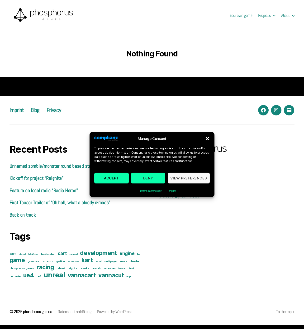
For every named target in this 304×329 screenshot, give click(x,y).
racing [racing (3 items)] (45, 271)
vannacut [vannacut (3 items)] (111, 279)
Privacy (54, 114)
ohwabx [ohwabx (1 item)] (134, 265)
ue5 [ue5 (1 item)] (39, 280)
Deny (148, 182)
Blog (35, 114)
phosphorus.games (37, 315)
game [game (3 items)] (17, 264)
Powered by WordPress (114, 315)
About (285, 17)
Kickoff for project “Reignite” (36, 182)
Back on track (23, 218)
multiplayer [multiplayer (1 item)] (111, 265)
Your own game (241, 17)
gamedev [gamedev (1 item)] (33, 265)
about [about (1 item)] (22, 258)
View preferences (188, 182)
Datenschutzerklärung (151, 195)
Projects (264, 17)
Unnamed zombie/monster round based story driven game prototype (73, 170)
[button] (207, 142)
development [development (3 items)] (98, 256)
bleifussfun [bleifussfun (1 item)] (48, 258)
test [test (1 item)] (131, 272)
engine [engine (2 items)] (126, 257)
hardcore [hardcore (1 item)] (47, 265)
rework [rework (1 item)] (96, 272)
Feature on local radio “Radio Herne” (44, 194)
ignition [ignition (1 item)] (60, 265)
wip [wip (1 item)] (128, 280)
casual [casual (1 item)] (73, 258)
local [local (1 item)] (98, 265)
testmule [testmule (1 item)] (15, 280)
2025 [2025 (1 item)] (13, 258)
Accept (111, 182)
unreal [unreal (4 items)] (54, 279)
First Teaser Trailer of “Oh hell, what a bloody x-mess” (60, 206)
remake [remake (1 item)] (84, 272)
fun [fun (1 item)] (139, 258)
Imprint (172, 195)
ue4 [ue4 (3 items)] (28, 279)
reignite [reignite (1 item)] (72, 272)
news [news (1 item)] (123, 265)
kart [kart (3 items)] (87, 264)
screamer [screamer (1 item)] (110, 272)
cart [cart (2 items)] (62, 257)
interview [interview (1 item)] (73, 265)
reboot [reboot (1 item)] (61, 272)
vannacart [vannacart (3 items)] (82, 279)
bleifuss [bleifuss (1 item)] (33, 258)
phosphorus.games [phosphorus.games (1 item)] (22, 272)
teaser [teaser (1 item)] (122, 272)
